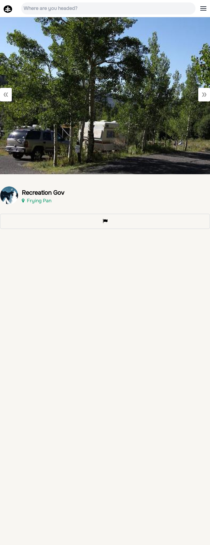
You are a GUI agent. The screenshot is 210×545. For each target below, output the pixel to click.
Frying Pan (36, 200)
